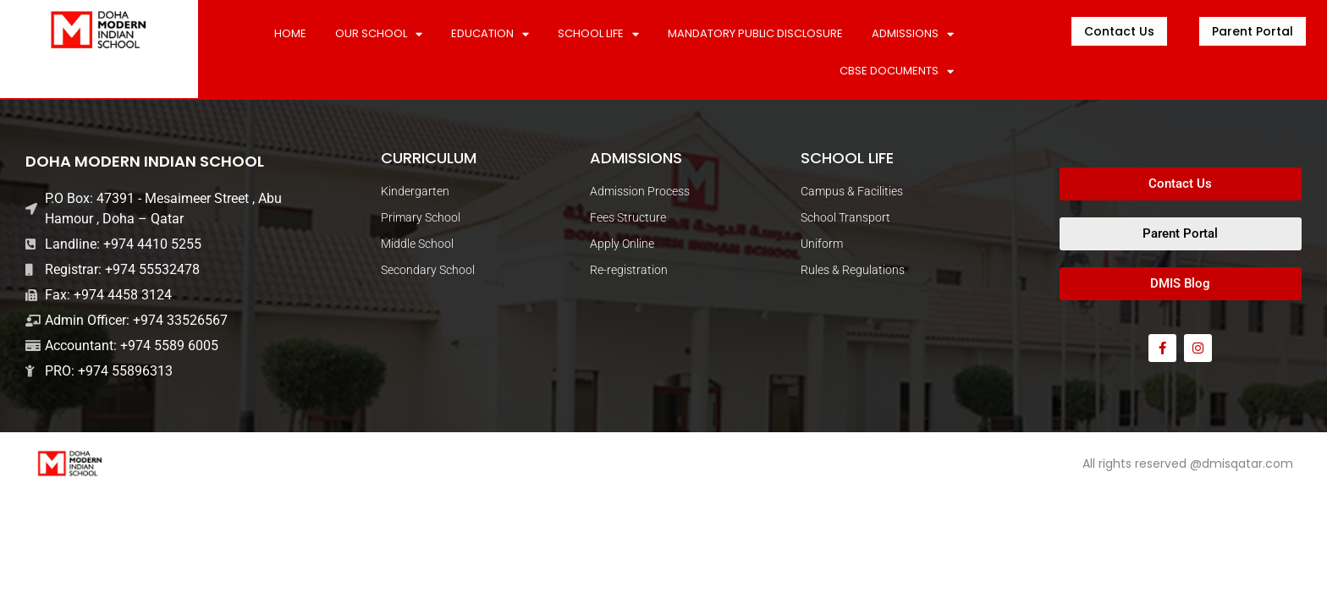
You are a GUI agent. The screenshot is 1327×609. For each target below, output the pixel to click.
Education (490, 34)
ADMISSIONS (913, 34)
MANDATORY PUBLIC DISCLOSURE (755, 33)
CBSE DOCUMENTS (897, 71)
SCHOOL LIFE (598, 34)
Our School (378, 34)
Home (290, 33)
